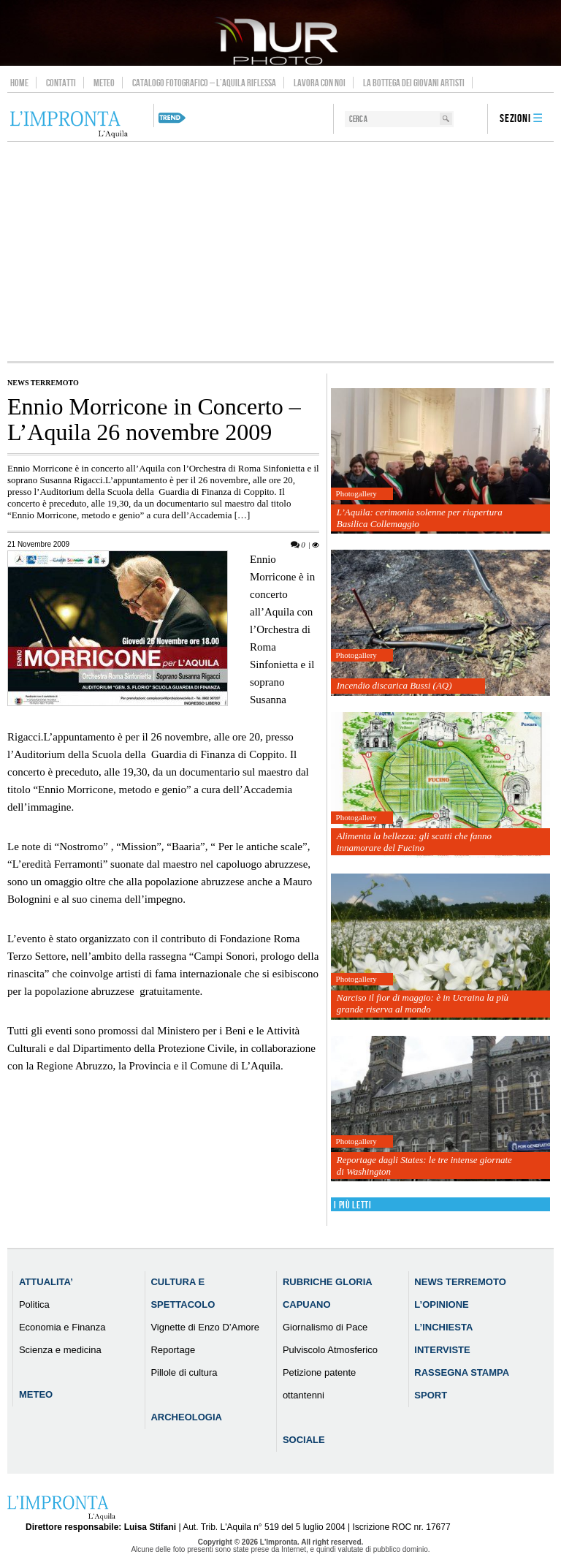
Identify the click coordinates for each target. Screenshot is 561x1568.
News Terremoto (43, 383)
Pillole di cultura (183, 1372)
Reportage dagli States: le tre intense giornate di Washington (424, 1165)
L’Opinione (441, 1304)
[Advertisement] (280, 251)
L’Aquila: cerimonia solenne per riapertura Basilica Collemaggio (420, 518)
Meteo (104, 82)
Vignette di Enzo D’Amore (204, 1327)
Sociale (304, 1439)
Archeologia (186, 1417)
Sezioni (515, 119)
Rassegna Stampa (461, 1372)
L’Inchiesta (443, 1327)
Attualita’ (46, 1281)
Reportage (172, 1349)
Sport (430, 1395)
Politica (34, 1304)
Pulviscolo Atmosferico (330, 1349)
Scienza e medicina (60, 1349)
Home (19, 82)
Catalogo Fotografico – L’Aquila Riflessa (204, 82)
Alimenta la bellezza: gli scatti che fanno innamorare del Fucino (414, 841)
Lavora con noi (320, 82)
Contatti (61, 82)
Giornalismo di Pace (325, 1327)
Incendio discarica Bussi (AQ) (394, 685)
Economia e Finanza (62, 1327)
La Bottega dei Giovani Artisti (414, 82)
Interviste (442, 1349)
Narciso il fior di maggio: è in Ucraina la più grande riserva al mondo (422, 1003)
